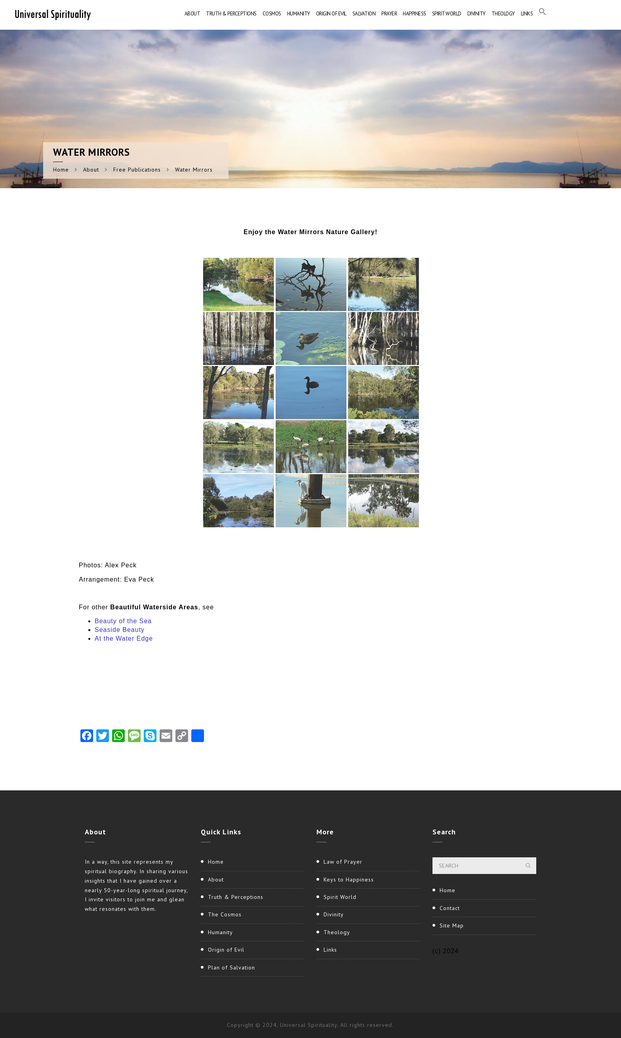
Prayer (389, 13)
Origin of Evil (331, 13)
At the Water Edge (124, 638)
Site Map (452, 925)
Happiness (414, 13)
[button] (543, 14)
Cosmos (272, 13)
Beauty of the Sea (123, 621)
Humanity (298, 13)
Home (61, 169)
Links (527, 13)
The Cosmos (225, 914)
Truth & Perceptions (231, 13)
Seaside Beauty (120, 629)
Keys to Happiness (349, 879)
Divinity (476, 13)
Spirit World (446, 13)
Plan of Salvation (231, 967)
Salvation (364, 13)
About (192, 13)
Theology (503, 13)
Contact (450, 908)
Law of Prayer (343, 861)
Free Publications (137, 169)
